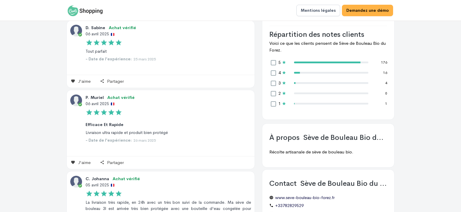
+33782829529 (289, 205)
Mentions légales (318, 10)
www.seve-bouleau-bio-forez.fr (305, 197)
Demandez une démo (367, 10)
